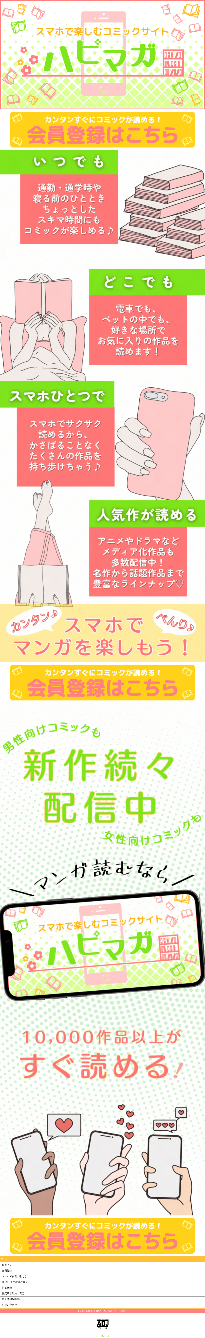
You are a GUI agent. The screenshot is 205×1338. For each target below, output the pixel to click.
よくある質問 (83, 1311)
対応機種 (7, 1287)
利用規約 (97, 1311)
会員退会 (123, 1311)
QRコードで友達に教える (16, 1282)
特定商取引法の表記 (13, 1293)
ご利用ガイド (109, 1311)
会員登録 (7, 1270)
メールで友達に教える (14, 1276)
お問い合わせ (9, 1304)
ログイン (7, 1265)
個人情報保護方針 (12, 1299)
